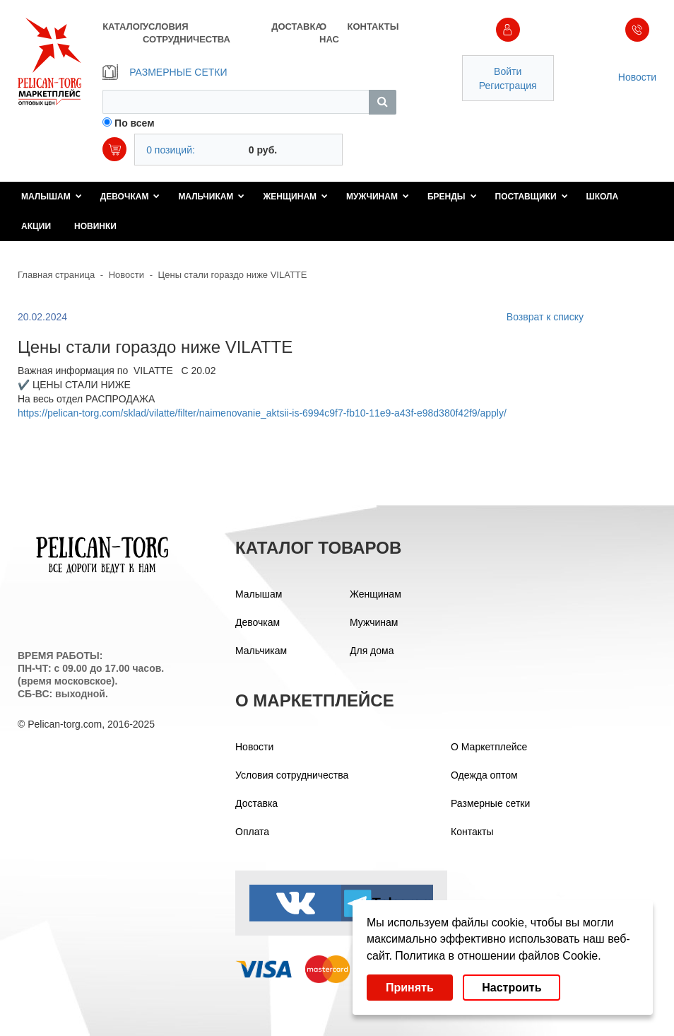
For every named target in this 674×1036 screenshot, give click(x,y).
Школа (602, 197)
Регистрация (508, 85)
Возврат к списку (545, 316)
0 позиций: (170, 150)
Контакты (472, 831)
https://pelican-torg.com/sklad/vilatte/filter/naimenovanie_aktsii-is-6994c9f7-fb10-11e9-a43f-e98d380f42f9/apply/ (262, 413)
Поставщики (531, 197)
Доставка (256, 803)
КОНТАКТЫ (372, 26)
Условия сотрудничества (291, 775)
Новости (637, 77)
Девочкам (130, 197)
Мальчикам (211, 197)
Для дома (372, 650)
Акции (36, 226)
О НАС (329, 33)
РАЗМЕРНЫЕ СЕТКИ (164, 72)
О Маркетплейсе (489, 746)
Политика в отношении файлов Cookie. (498, 956)
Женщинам (295, 197)
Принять (410, 988)
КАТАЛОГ (122, 26)
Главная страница (56, 274)
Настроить (511, 988)
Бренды (452, 197)
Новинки (95, 226)
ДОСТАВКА (295, 26)
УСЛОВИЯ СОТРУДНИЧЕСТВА (186, 33)
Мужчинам (377, 197)
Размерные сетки (490, 803)
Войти (507, 71)
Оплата (252, 831)
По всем (134, 123)
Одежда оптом (484, 775)
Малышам (51, 197)
